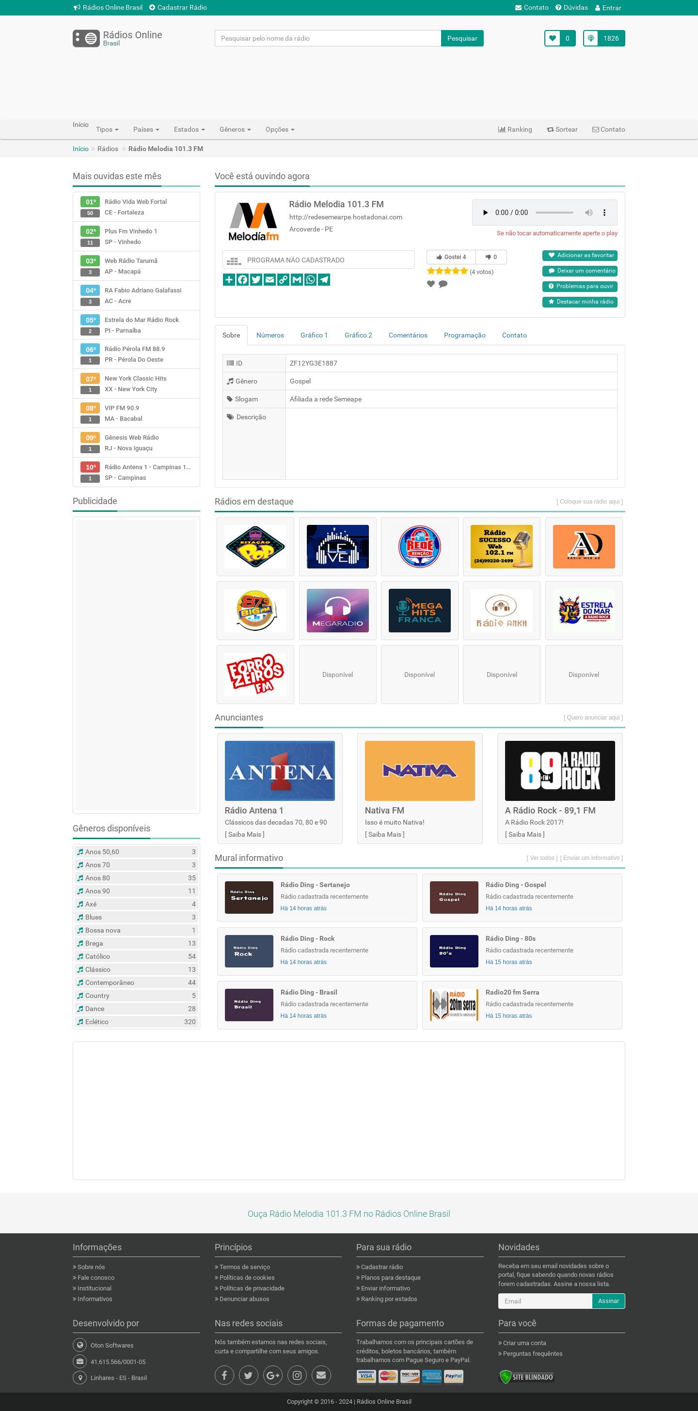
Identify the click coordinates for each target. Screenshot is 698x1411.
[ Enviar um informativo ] (591, 858)
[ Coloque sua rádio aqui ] (589, 502)
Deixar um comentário (582, 270)
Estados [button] (189, 129)
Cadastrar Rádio (178, 7)
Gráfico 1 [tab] (314, 335)
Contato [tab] (514, 335)
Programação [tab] (465, 335)
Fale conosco (95, 1277)
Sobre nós (90, 1267)
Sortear (562, 129)
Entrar (608, 8)
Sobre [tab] (231, 335)
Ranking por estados (388, 1299)
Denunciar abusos (244, 1299)
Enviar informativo (385, 1288)
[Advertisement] (349, 83)
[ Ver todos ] (542, 858)
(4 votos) (482, 272)
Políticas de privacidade (251, 1288)
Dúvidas (571, 7)
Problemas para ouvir (581, 286)
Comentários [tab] (408, 335)
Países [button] (146, 129)
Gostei (451, 257)
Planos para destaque (390, 1277)
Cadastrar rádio (381, 1267)
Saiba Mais (244, 834)
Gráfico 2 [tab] (358, 335)
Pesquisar (462, 38)
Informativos (94, 1299)
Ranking (515, 129)
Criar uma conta (524, 1343)
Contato (532, 7)
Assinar (608, 1300)
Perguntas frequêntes (532, 1353)
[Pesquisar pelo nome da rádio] (328, 38)
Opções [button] (280, 129)
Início (81, 149)
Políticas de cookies (246, 1277)
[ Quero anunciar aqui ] (593, 718)
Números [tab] (270, 335)
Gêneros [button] (235, 129)
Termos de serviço (244, 1267)
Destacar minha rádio (581, 301)
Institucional (93, 1288)
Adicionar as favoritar (581, 255)
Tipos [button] (107, 129)
